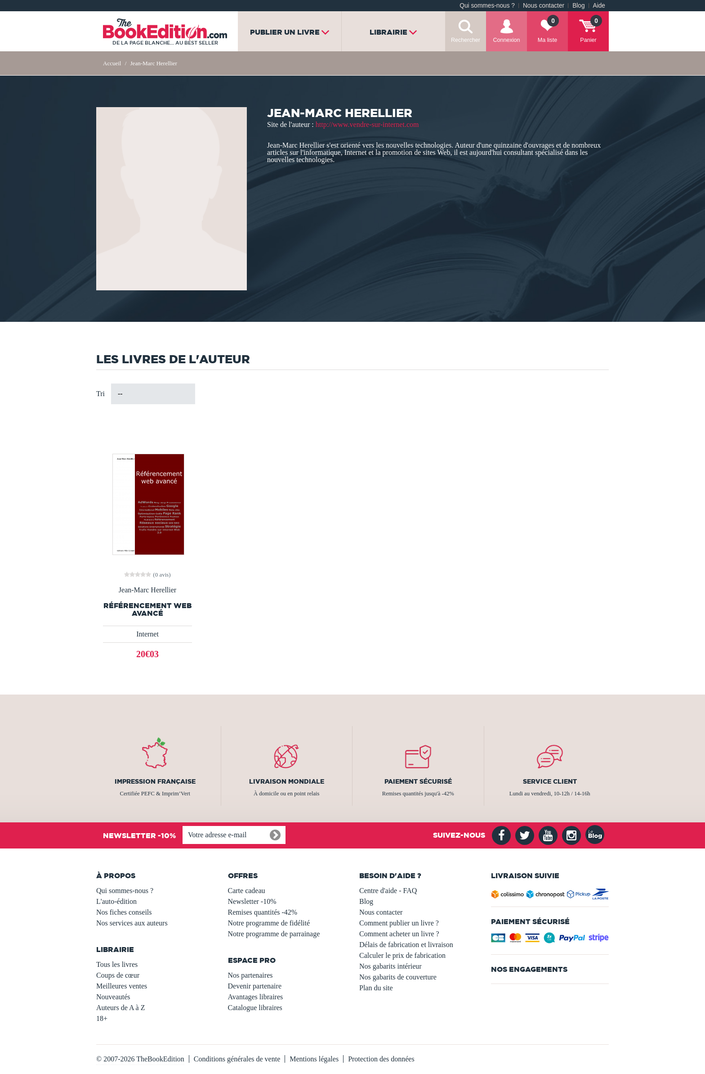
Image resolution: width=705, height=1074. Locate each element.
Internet (147, 634)
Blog (578, 5)
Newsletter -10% (252, 901)
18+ (101, 1018)
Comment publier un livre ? (399, 923)
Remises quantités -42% (263, 912)
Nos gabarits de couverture (398, 977)
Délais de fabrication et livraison (406, 944)
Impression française (155, 781)
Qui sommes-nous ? (487, 5)
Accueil (112, 63)
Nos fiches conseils (124, 912)
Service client (550, 781)
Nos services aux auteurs (132, 923)
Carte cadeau (246, 890)
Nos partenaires (250, 975)
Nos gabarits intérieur (390, 966)
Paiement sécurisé (418, 781)
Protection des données (381, 1059)
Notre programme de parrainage (274, 934)
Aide (599, 5)
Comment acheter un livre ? (399, 934)
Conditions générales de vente (237, 1059)
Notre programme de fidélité (269, 923)
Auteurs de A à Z (120, 1007)
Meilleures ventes (121, 986)
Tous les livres (117, 964)
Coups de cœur (117, 975)
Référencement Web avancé (147, 609)
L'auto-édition (116, 901)
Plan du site (376, 988)
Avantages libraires (255, 997)
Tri (100, 393)
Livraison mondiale (286, 781)
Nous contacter (543, 5)
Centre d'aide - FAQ (388, 890)
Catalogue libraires (255, 1007)
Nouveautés (113, 997)
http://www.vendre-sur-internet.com (367, 124)
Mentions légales (314, 1059)
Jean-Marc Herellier (147, 590)
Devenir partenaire (254, 986)
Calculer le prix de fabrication (402, 955)
